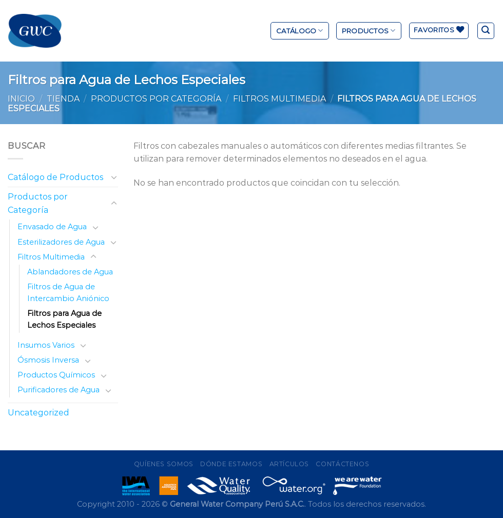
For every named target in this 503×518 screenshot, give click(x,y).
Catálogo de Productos (55, 177)
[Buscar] (486, 31)
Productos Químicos (56, 375)
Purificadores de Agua (58, 389)
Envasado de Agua (52, 226)
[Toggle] (114, 177)
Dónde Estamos (231, 464)
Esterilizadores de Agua (61, 242)
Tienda (63, 99)
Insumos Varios (45, 345)
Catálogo (299, 30)
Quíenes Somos (164, 464)
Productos (369, 30)
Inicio (21, 99)
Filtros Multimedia (279, 99)
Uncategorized (38, 412)
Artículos (289, 464)
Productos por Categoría (156, 99)
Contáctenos (342, 464)
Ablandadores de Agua (70, 271)
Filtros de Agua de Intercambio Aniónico (68, 292)
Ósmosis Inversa (48, 360)
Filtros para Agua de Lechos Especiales (64, 319)
